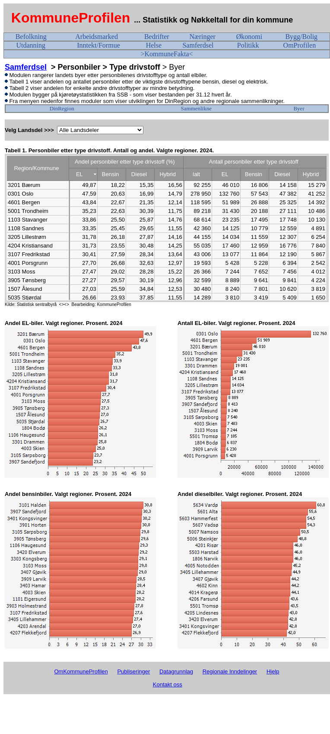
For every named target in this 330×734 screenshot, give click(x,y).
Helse (154, 45)
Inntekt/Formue (98, 45)
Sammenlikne (196, 108)
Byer (298, 108)
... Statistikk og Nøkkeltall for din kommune (214, 20)
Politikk (248, 45)
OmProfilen (299, 45)
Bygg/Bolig (301, 36)
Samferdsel (197, 45)
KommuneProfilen (70, 18)
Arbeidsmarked (96, 36)
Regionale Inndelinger (230, 671)
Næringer (202, 36)
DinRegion (62, 108)
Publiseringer (133, 671)
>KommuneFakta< (166, 54)
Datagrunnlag (176, 671)
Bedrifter (156, 36)
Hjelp (273, 671)
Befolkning (31, 36)
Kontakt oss (167, 684)
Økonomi (249, 36)
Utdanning (30, 45)
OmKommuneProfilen (81, 671)
